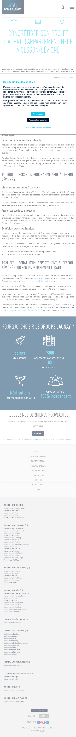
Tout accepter (38, 114)
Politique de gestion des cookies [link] (38, 127)
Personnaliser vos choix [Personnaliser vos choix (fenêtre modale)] (38, 120)
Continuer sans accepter (63, 77)
